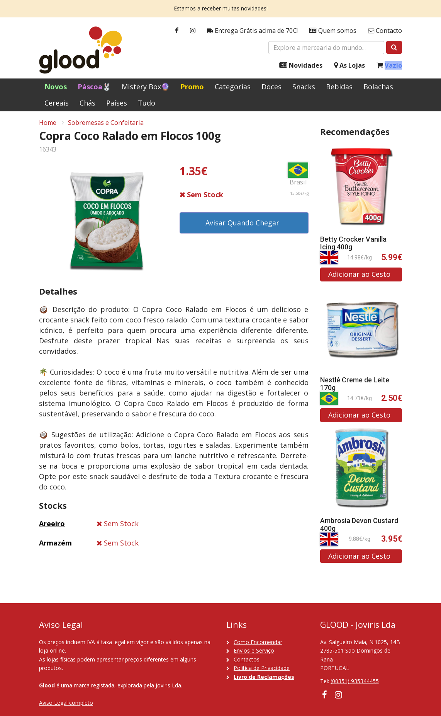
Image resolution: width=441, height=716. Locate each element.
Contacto (385, 30)
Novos (55, 86)
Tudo (146, 102)
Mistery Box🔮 (146, 86)
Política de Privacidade (262, 668)
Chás (87, 102)
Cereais (56, 102)
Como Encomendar (258, 642)
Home (47, 124)
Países (116, 102)
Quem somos (332, 30)
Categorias (233, 86)
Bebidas (339, 86)
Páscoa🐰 (94, 86)
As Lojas (349, 65)
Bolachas (378, 86)
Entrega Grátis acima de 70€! (252, 30)
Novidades (300, 65)
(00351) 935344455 (355, 681)
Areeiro (52, 525)
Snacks (303, 86)
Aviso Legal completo (66, 702)
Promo (192, 86)
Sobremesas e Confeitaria (106, 124)
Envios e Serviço (254, 650)
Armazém (55, 544)
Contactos (247, 659)
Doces (271, 86)
